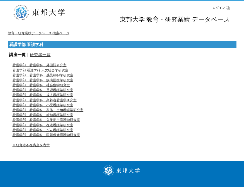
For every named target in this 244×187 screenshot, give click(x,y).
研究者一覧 (40, 54)
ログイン (219, 8)
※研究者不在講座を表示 (31, 145)
